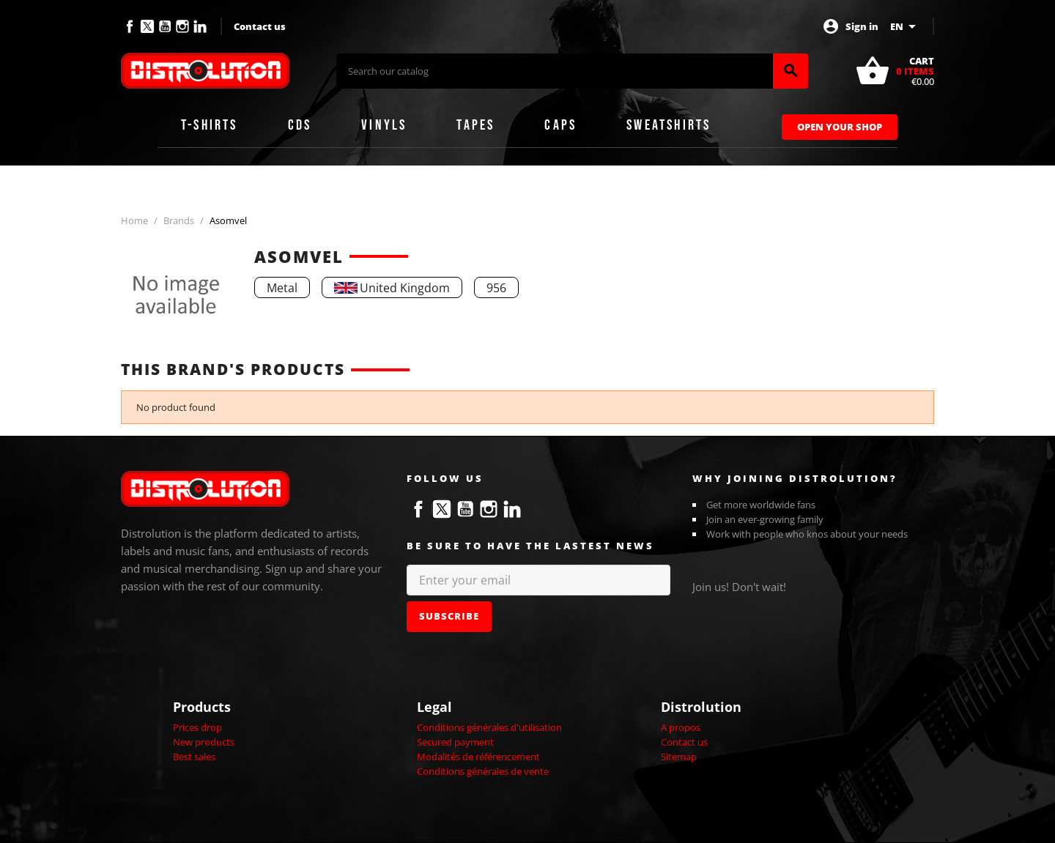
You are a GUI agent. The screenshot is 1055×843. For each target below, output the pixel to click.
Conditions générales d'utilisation (489, 727)
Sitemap (679, 756)
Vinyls (384, 125)
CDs (300, 125)
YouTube (165, 26)
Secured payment (455, 742)
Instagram (182, 26)
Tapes (475, 125)
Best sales (194, 756)
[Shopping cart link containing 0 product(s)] (894, 71)
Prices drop (197, 727)
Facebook (129, 26)
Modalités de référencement (478, 756)
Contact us (260, 26)
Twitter (147, 26)
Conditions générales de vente (483, 771)
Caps (560, 125)
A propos (680, 727)
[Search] (554, 71)
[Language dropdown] (905, 26)
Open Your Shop (839, 126)
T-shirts (209, 125)
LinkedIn (200, 26)
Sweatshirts (668, 125)
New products (203, 742)
